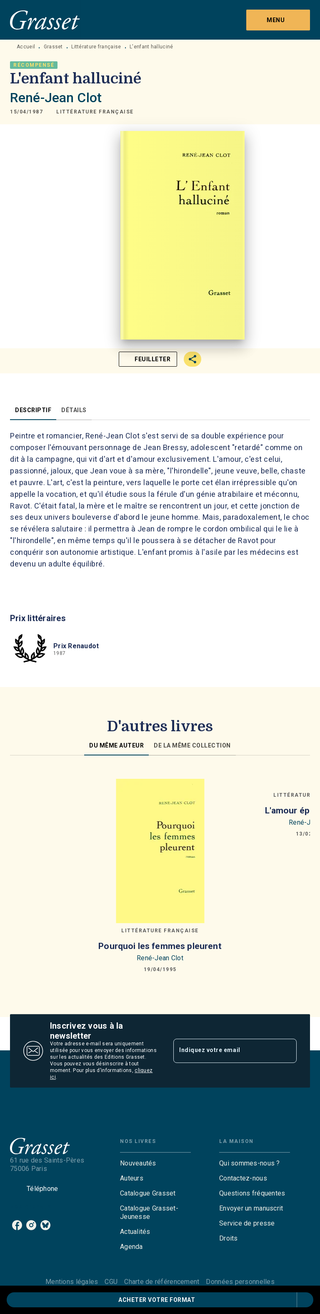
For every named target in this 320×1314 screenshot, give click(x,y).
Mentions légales (71, 1282)
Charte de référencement (161, 1282)
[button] (95, 112)
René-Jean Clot (56, 98)
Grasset (53, 47)
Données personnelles (240, 1282)
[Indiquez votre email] (224, 1051)
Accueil (26, 47)
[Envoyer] (287, 1051)
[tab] (33, 410)
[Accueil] (45, 20)
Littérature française (96, 47)
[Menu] (278, 20)
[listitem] (17, 1225)
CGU (111, 1282)
